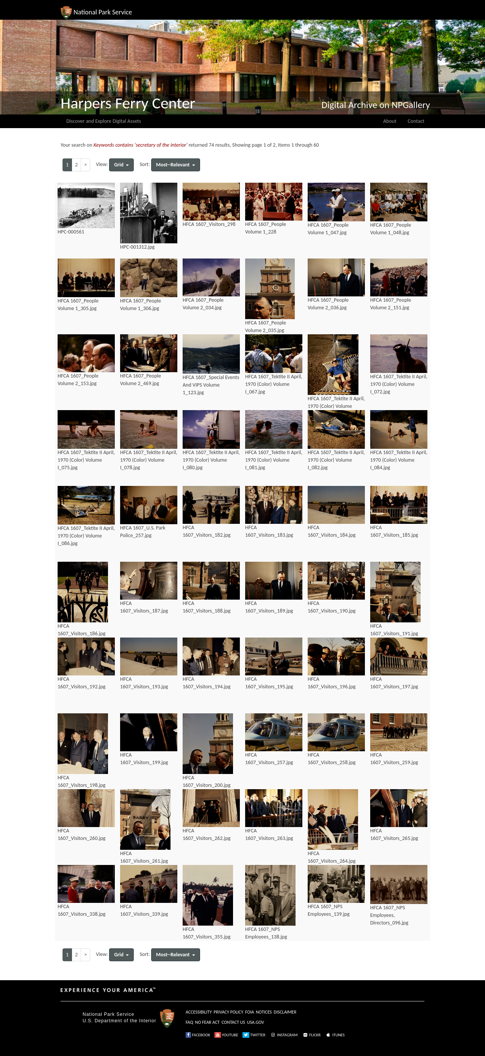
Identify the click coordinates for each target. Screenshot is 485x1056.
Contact (416, 121)
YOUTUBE (226, 1034)
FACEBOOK (198, 1034)
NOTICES (264, 1012)
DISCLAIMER (285, 1012)
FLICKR (311, 1034)
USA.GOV (255, 1022)
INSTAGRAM (284, 1034)
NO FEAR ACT (207, 1022)
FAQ (189, 1022)
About (389, 121)
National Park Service (108, 1014)
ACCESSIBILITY (199, 1012)
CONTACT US (233, 1022)
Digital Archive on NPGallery (376, 105)
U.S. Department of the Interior (119, 1020)
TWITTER (254, 1034)
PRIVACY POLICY (228, 1012)
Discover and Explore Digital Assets (103, 121)
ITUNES (335, 1034)
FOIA (249, 1012)
